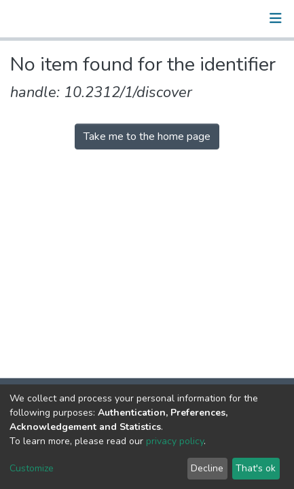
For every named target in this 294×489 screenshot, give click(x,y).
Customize (32, 468)
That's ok (256, 468)
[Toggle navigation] (275, 18)
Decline (207, 468)
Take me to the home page (147, 136)
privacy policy (175, 441)
